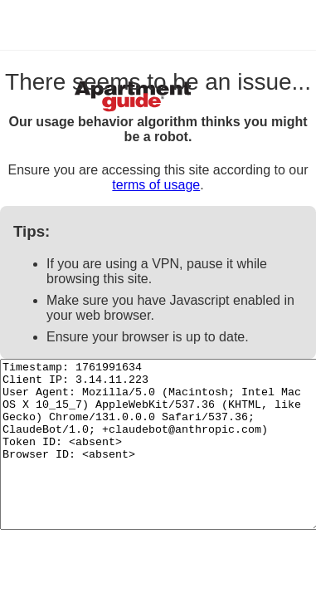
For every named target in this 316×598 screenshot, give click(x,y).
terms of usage (156, 185)
